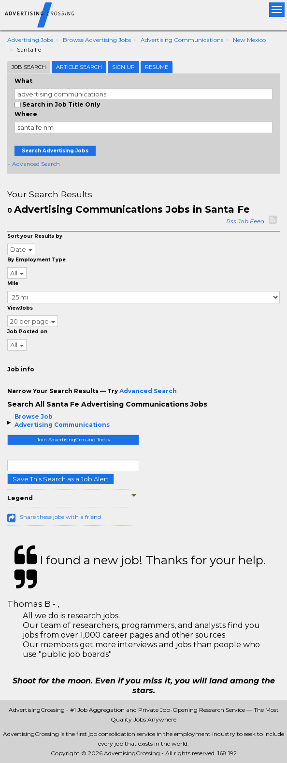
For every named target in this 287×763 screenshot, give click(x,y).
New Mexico (249, 39)
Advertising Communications (182, 39)
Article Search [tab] (79, 67)
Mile (12, 283)
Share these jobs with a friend (60, 516)
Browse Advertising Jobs (97, 39)
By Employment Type (36, 260)
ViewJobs (20, 308)
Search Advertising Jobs (55, 151)
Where (25, 114)
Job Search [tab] (29, 67)
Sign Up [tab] (123, 67)
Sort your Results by (34, 236)
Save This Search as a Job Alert (61, 479)
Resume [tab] (156, 67)
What (23, 80)
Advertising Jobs (30, 39)
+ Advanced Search (33, 163)
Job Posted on (27, 331)
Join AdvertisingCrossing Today (73, 439)
